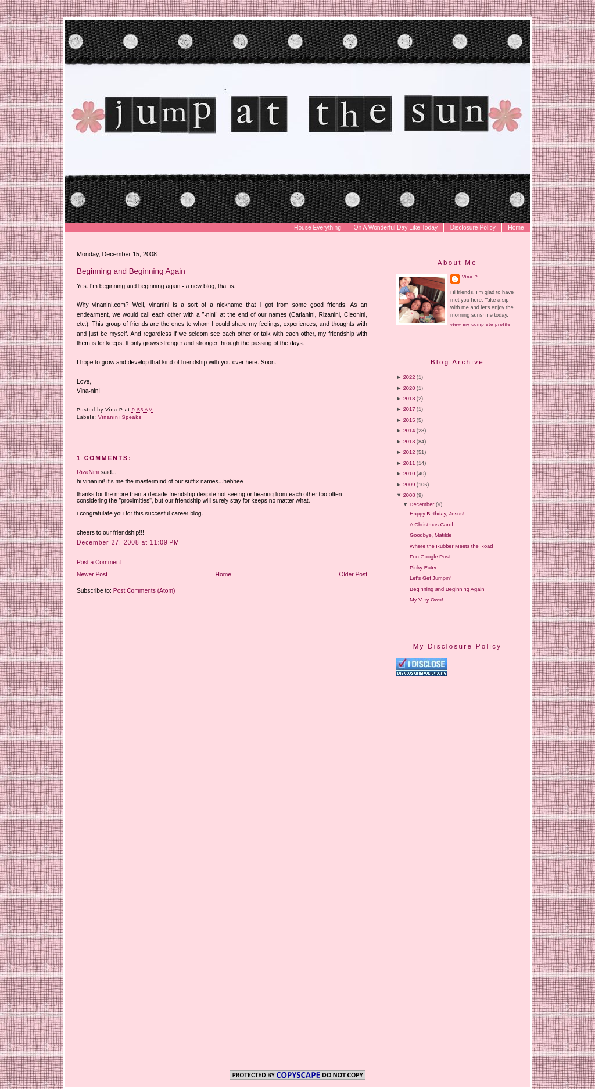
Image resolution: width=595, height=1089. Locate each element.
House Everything (317, 227)
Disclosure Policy (473, 227)
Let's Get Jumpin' (430, 578)
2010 (409, 474)
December (422, 504)
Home (516, 227)
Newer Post (92, 574)
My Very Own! (426, 600)
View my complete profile (480, 324)
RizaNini (88, 472)
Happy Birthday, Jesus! (437, 514)
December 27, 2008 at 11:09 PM (128, 542)
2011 (409, 463)
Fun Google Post (430, 557)
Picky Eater (423, 568)
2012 (409, 452)
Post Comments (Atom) (144, 591)
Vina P (470, 277)
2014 (409, 431)
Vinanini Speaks (120, 417)
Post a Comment (99, 562)
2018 (409, 399)
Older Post (353, 574)
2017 (409, 409)
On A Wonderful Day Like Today (396, 227)
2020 (409, 388)
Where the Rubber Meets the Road (451, 546)
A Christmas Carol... (433, 525)
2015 (409, 420)
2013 (409, 442)
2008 (409, 495)
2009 (409, 485)
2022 (409, 377)
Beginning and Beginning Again (131, 271)
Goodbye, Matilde (430, 535)
